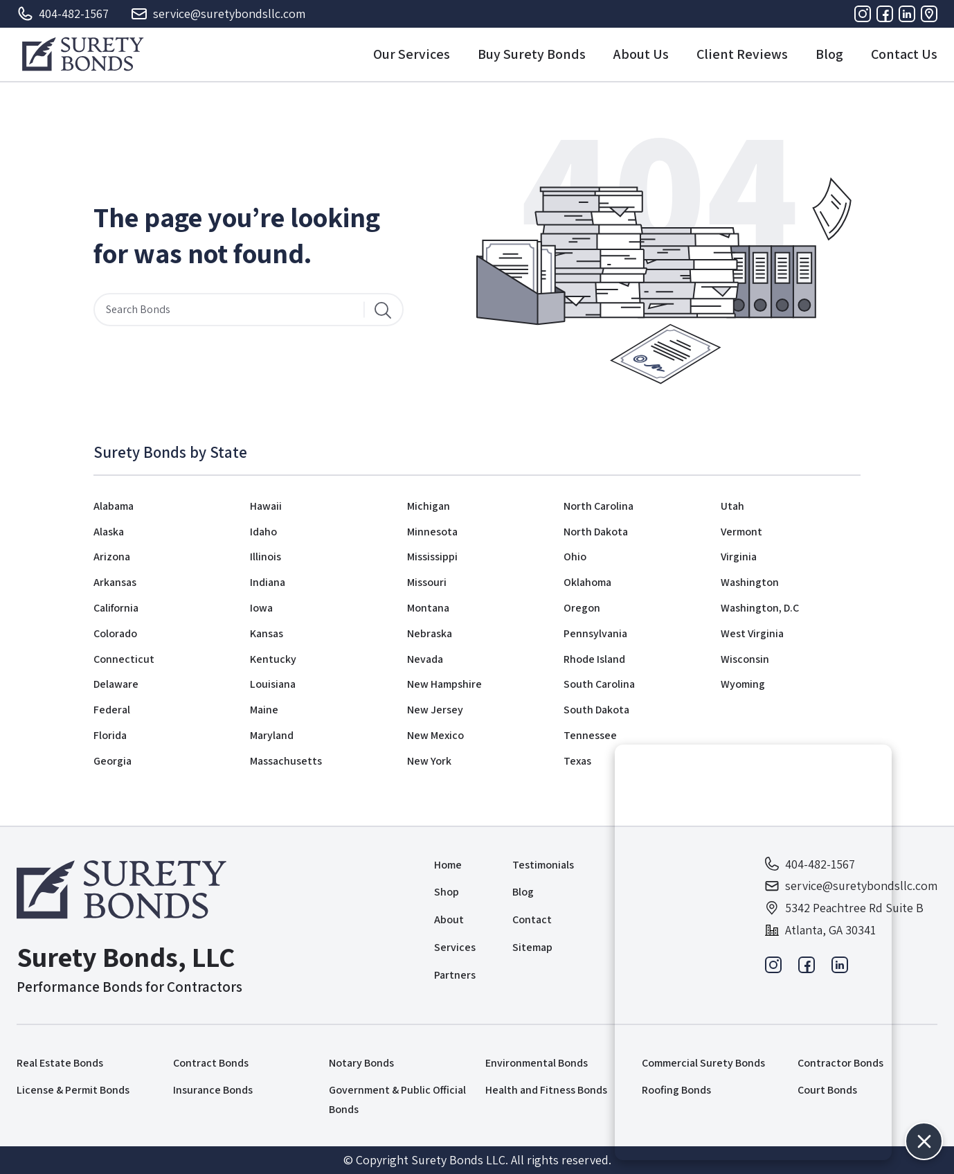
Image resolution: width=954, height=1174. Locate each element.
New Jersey (435, 709)
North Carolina (598, 506)
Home (448, 864)
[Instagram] (862, 14)
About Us (641, 54)
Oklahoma (587, 582)
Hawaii (266, 506)
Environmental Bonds (536, 1063)
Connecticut (123, 659)
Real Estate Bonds (60, 1063)
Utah (732, 506)
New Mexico (435, 735)
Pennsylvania (595, 633)
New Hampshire (444, 684)
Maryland (272, 735)
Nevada (425, 659)
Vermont (741, 531)
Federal (111, 709)
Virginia (739, 556)
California (115, 608)
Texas (577, 761)
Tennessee (590, 735)
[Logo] (83, 54)
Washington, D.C (760, 608)
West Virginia (752, 633)
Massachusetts (286, 761)
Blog (829, 54)
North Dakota (596, 531)
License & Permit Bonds (73, 1090)
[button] (924, 1141)
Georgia (112, 761)
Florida (110, 735)
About (449, 919)
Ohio (575, 556)
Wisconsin (745, 659)
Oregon (582, 608)
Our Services (411, 54)
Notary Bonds (361, 1063)
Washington (750, 582)
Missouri (427, 582)
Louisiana (273, 684)
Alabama (113, 506)
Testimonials (543, 864)
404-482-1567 (63, 14)
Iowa (261, 608)
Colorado (115, 633)
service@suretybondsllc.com (218, 14)
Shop (446, 891)
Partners (455, 975)
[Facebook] (884, 14)
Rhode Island (594, 659)
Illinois (265, 556)
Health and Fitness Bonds (546, 1090)
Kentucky (273, 659)
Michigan (428, 506)
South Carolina (599, 684)
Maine (264, 709)
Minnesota (432, 531)
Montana (428, 608)
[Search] (383, 309)
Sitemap (532, 947)
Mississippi (432, 556)
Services (455, 947)
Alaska (108, 531)
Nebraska (429, 633)
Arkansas (114, 582)
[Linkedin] (907, 14)
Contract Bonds (211, 1063)
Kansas (266, 633)
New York (429, 761)
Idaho (263, 531)
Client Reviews (742, 54)
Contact (532, 919)
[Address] (929, 14)
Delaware (115, 684)
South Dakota (596, 709)
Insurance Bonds (213, 1090)
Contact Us (904, 54)
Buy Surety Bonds (532, 54)
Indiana (267, 582)
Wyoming (743, 684)
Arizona (111, 556)
